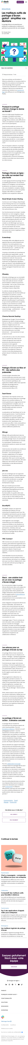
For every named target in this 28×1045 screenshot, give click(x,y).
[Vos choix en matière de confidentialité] (12, 1032)
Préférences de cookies (7, 1028)
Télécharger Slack (6, 1021)
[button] (14, 980)
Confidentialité (5, 1025)
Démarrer (20, 2)
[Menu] (26, 2)
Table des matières (7, 68)
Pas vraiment (14, 820)
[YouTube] (18, 985)
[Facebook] (12, 985)
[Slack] (5, 2)
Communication (8, 800)
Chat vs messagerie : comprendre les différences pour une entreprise (13, 876)
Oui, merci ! (14, 814)
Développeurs (6, 9)
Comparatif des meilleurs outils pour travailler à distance (12, 894)
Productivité (13, 802)
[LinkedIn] (6, 985)
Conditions (13, 1025)
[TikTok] (22, 985)
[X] (15, 985)
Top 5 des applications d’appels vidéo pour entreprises (12, 912)
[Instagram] (9, 985)
